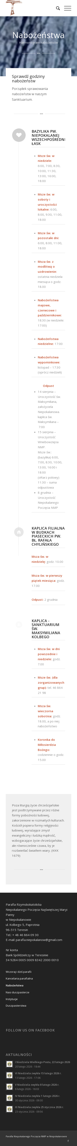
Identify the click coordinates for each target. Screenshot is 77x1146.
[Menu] (65, 8)
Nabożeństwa (14, 985)
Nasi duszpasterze (17, 992)
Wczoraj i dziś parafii (18, 972)
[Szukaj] (56, 8)
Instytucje (12, 999)
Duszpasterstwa (16, 1005)
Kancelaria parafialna (19, 978)
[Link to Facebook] (68, 1141)
